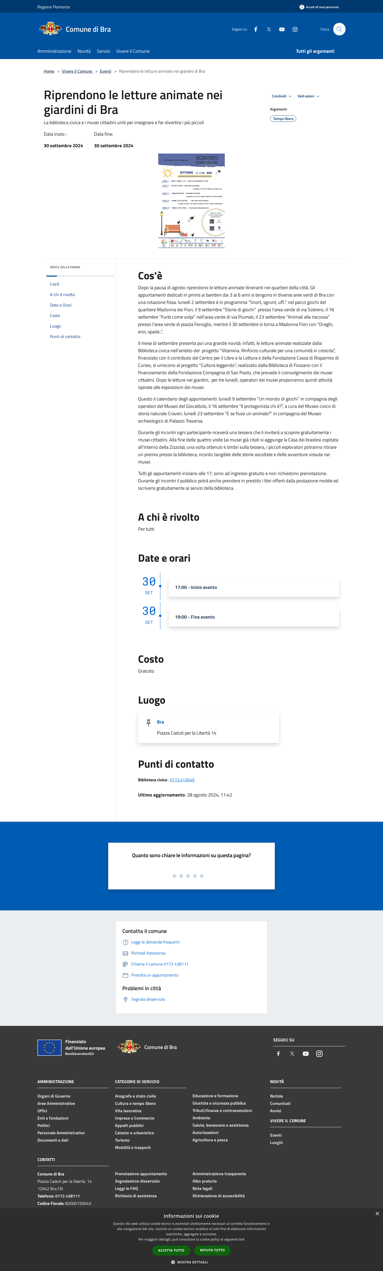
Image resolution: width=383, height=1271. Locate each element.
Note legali (202, 1188)
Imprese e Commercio (135, 1118)
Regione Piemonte (53, 7)
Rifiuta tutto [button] (212, 1250)
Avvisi (275, 1110)
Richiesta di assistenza (136, 1196)
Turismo (122, 1140)
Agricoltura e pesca (210, 1140)
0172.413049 (182, 780)
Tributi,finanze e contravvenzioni (222, 1110)
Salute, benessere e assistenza (221, 1125)
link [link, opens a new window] (242, 1239)
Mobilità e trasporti (133, 1147)
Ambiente (201, 1118)
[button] (191, 1262)
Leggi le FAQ (126, 1188)
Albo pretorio (205, 1181)
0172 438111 (67, 1196)
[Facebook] (253, 29)
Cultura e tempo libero (135, 1103)
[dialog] (191, 1239)
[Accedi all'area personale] (319, 7)
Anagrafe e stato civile (135, 1096)
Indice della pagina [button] (65, 267)
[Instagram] (292, 29)
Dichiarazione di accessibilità (219, 1196)
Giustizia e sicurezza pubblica (219, 1103)
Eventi (105, 71)
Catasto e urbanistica (134, 1133)
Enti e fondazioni (52, 1118)
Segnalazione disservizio (137, 1181)
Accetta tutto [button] (171, 1250)
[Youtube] (279, 29)
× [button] (377, 1214)
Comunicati (280, 1103)
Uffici (42, 1110)
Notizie (276, 1096)
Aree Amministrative (56, 1103)
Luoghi (276, 1142)
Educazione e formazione (215, 1096)
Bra (160, 721)
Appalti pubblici (129, 1125)
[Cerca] (339, 29)
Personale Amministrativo (61, 1133)
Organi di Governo (53, 1096)
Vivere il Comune (77, 71)
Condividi (282, 96)
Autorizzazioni (205, 1132)
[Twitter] (266, 29)
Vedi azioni (309, 96)
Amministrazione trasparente (219, 1173)
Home (49, 71)
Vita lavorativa (128, 1110)
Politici (43, 1125)
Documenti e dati (52, 1140)
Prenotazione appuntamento (141, 1173)
